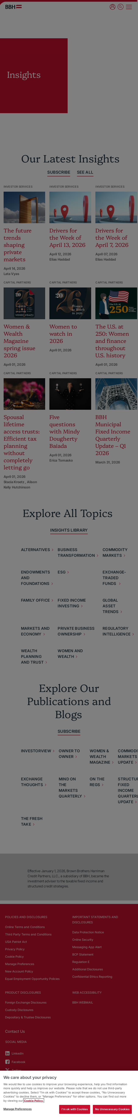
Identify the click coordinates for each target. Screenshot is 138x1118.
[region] (69, 1094)
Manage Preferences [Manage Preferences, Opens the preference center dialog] (17, 1109)
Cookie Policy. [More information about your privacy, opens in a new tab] (33, 1100)
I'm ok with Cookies (74, 1109)
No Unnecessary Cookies (112, 1109)
